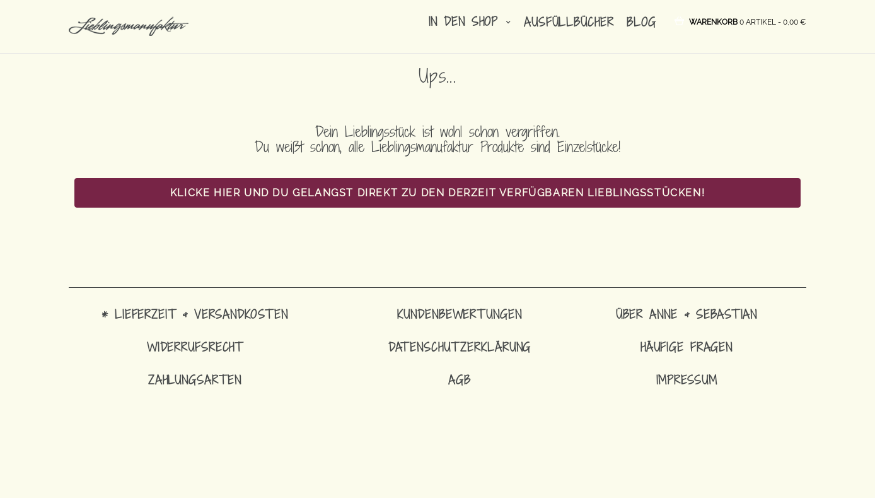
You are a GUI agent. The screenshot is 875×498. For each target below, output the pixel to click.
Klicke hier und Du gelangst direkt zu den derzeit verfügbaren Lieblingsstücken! (437, 193)
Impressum (686, 379)
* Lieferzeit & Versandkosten (194, 314)
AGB (459, 379)
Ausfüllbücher (568, 21)
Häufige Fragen (686, 346)
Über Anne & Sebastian (686, 314)
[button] (747, 21)
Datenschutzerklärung (459, 346)
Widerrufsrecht (195, 346)
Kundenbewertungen (459, 314)
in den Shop (470, 21)
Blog (641, 21)
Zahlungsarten (194, 379)
